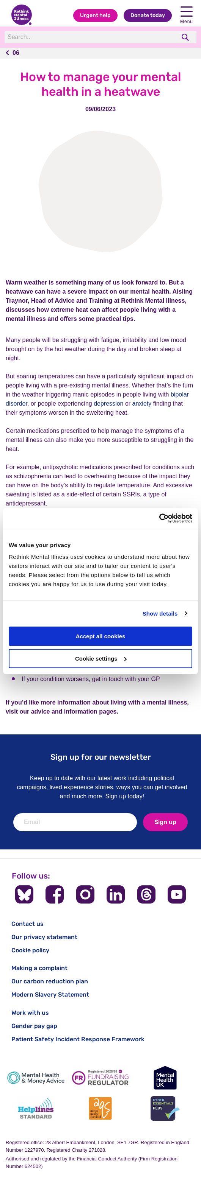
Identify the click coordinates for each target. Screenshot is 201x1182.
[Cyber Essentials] (165, 1108)
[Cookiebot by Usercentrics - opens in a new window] (159, 518)
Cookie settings (101, 658)
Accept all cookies (101, 636)
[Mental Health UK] (165, 1077)
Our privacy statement (44, 937)
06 (16, 53)
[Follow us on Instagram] (85, 894)
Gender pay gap (34, 1026)
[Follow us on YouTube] (177, 894)
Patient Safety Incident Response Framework (77, 1039)
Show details (160, 613)
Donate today (147, 15)
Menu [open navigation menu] (186, 15)
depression (108, 403)
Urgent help (95, 15)
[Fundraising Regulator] (100, 1077)
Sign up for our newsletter (100, 757)
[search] (186, 37)
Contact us (27, 923)
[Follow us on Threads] (146, 894)
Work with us (30, 1012)
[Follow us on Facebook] (54, 894)
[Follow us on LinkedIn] (116, 894)
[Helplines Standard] (35, 1108)
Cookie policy (30, 950)
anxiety (142, 403)
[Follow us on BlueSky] (24, 894)
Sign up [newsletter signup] (165, 822)
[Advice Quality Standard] (100, 1108)
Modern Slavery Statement (50, 994)
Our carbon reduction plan (49, 981)
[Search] (90, 37)
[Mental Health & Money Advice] (35, 1077)
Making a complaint (39, 968)
